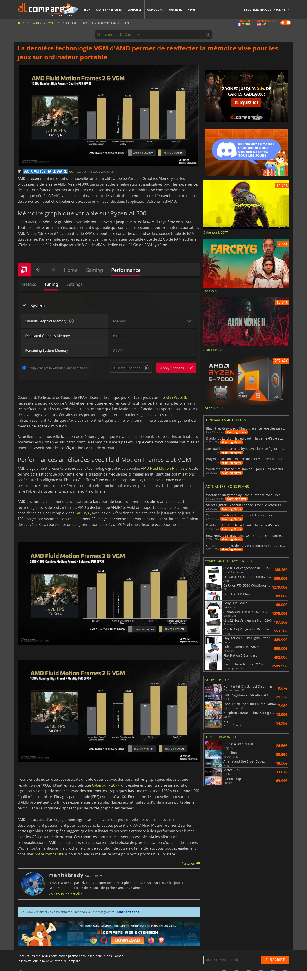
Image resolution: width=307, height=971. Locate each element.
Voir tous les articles (65, 894)
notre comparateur (51, 854)
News (191, 9)
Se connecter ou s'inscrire (264, 9)
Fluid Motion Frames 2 (168, 468)
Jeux (87, 9)
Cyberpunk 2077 (105, 785)
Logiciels (134, 9)
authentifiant (128, 912)
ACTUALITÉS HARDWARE (45, 171)
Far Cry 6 (82, 513)
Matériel (175, 9)
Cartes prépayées (109, 9)
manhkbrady (78, 171)
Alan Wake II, (176, 397)
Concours (155, 9)
